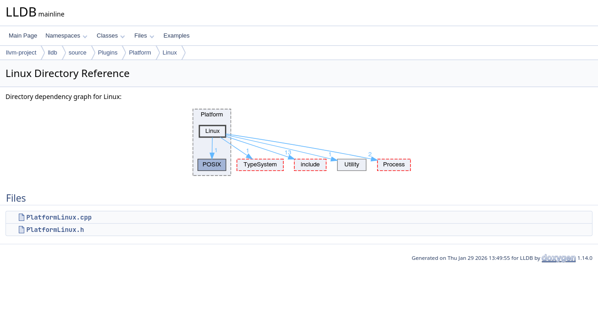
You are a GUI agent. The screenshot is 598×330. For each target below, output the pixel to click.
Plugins (108, 52)
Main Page (23, 35)
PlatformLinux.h (55, 230)
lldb (52, 52)
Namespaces (66, 35)
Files (144, 35)
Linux (170, 52)
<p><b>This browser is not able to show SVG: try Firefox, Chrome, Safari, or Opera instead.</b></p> (299, 142)
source (78, 52)
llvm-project (21, 52)
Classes (111, 35)
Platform (140, 52)
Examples (177, 35)
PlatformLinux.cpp (59, 217)
